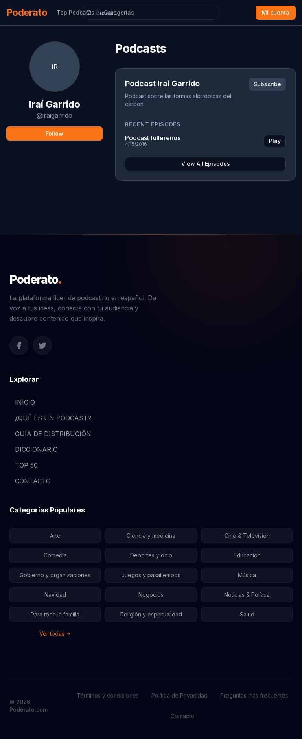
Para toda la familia (55, 614)
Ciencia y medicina (151, 535)
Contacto (182, 716)
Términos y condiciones (108, 695)
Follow (54, 133)
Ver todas (55, 633)
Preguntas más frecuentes (254, 695)
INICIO (22, 402)
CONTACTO (30, 481)
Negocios (151, 594)
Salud (247, 614)
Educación (247, 555)
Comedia (55, 555)
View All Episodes (205, 163)
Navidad (55, 594)
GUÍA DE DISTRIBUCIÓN (50, 434)
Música (247, 575)
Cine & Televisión (247, 535)
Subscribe (267, 84)
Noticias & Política (247, 594)
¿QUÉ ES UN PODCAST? (50, 418)
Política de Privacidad (179, 695)
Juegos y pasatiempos (151, 575)
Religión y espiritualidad (151, 614)
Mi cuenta (275, 12)
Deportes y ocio (151, 555)
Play (275, 140)
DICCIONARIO (33, 449)
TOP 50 (23, 465)
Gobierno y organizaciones (55, 575)
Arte (55, 535)
